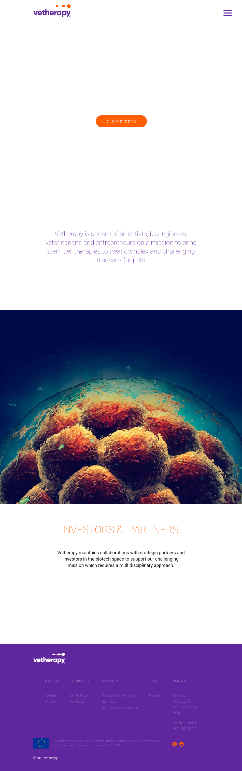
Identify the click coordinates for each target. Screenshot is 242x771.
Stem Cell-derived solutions (120, 708)
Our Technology (80, 695)
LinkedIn (50, 701)
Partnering (51, 695)
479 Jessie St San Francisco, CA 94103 (185, 707)
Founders (155, 695)
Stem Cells (109, 701)
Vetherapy (179, 695)
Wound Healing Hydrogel (118, 695)
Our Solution (78, 701)
